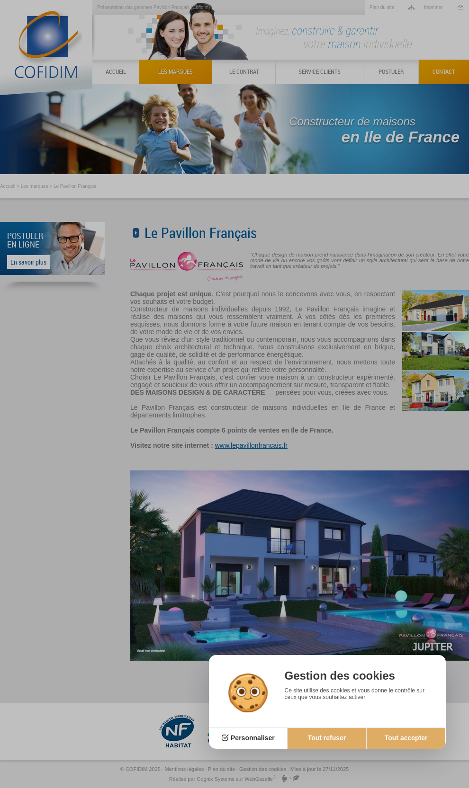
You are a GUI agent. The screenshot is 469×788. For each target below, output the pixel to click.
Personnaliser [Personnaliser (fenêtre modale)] (253, 738)
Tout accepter (406, 738)
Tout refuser (327, 738)
